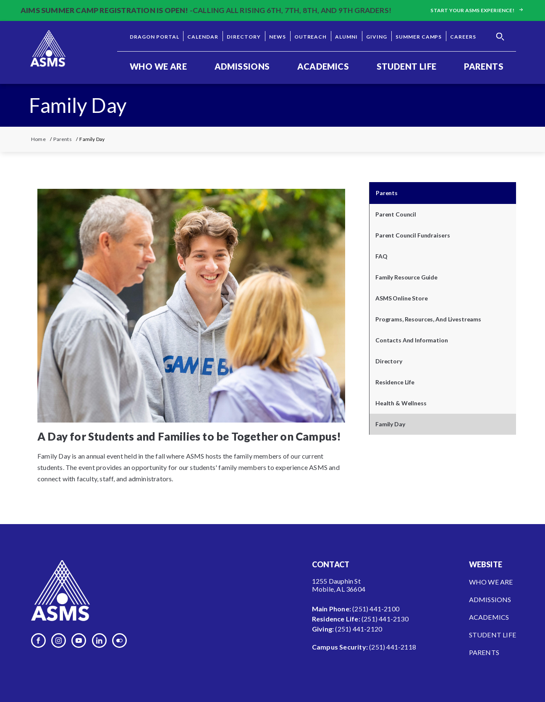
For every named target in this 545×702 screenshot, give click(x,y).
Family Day (390, 424)
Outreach (310, 37)
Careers (463, 37)
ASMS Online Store (401, 298)
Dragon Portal (154, 37)
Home (38, 139)
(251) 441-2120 (358, 629)
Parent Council (395, 214)
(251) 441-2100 (375, 609)
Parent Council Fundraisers (412, 235)
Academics (323, 66)
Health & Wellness (401, 403)
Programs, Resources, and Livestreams (428, 319)
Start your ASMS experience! (477, 10)
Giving (376, 37)
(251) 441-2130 (385, 619)
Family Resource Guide (406, 277)
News (277, 37)
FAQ (381, 256)
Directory (244, 37)
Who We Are (158, 66)
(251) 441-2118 (392, 647)
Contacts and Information (411, 340)
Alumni (346, 37)
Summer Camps (419, 37)
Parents (483, 66)
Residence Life (394, 382)
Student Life (407, 66)
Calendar (202, 37)
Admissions (242, 66)
